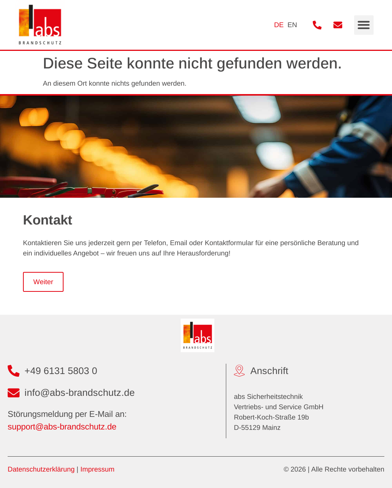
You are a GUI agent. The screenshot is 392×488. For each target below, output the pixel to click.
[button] (364, 25)
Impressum (97, 469)
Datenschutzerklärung (41, 469)
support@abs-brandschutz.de (62, 426)
